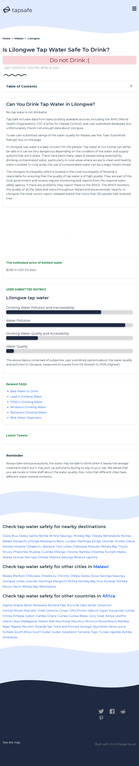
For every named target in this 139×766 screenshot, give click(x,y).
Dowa (7, 536)
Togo (94, 632)
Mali (51, 621)
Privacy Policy (41, 713)
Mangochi (20, 541)
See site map (11, 742)
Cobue (130, 541)
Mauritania (62, 621)
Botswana (40, 605)
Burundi (73, 605)
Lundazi (70, 541)
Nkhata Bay (109, 546)
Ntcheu (126, 536)
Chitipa (75, 576)
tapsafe (17, 10)
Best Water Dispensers (25, 417)
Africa (108, 595)
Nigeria (16, 626)
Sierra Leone (117, 626)
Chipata (97, 536)
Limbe (67, 546)
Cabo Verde (88, 605)
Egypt (104, 610)
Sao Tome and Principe (63, 626)
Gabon (30, 616)
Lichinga (33, 541)
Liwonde (108, 541)
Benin (28, 605)
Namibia (123, 621)
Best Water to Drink (24, 391)
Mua (15, 536)
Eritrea (7, 616)
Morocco (91, 621)
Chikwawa (80, 546)
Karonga (67, 557)
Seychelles (100, 626)
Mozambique (107, 621)
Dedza (23, 536)
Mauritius (77, 621)
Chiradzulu (34, 546)
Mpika (121, 552)
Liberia (7, 621)
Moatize (20, 546)
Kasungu (66, 536)
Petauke (94, 546)
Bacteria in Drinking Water (28, 412)
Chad (41, 610)
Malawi (101, 566)
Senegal (86, 626)
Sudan (56, 632)
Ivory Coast (96, 616)
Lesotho (120, 616)
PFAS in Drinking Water (26, 402)
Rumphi (110, 552)
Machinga (84, 541)
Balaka (7, 541)
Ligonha (91, 557)
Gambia (41, 616)
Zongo (96, 541)
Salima (33, 536)
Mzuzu (7, 552)
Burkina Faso (57, 605)
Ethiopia (18, 616)
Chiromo (72, 552)
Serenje (18, 557)
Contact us (13, 713)
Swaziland (69, 632)
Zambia (127, 632)
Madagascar (29, 621)
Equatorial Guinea (121, 610)
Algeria (7, 605)
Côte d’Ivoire (78, 610)
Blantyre (49, 546)
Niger (6, 626)
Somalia (8, 632)
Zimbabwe (10, 637)
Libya (16, 621)
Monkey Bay (82, 536)
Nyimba (84, 552)
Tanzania (83, 632)
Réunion (28, 626)
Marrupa (31, 557)
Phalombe (20, 552)
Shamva (54, 557)
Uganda (115, 632)
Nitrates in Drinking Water (28, 407)
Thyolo (123, 546)
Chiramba (97, 552)
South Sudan (42, 632)
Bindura (79, 557)
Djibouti (93, 610)
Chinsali (43, 557)
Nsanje (7, 557)
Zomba (120, 541)
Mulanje (34, 552)
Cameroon (104, 605)
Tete (59, 546)
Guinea (62, 616)
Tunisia (104, 632)
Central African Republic (19, 610)
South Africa (22, 632)
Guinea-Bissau (78, 616)
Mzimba (8, 546)
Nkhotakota (111, 536)
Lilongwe (9, 581)
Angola (18, 605)
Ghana (51, 616)
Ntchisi (43, 536)
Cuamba (47, 552)
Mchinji (54, 536)
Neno (60, 541)
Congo (63, 610)
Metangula (47, 541)
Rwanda (40, 626)
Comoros (52, 610)
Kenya (109, 616)
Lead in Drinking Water (26, 396)
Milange (59, 552)
